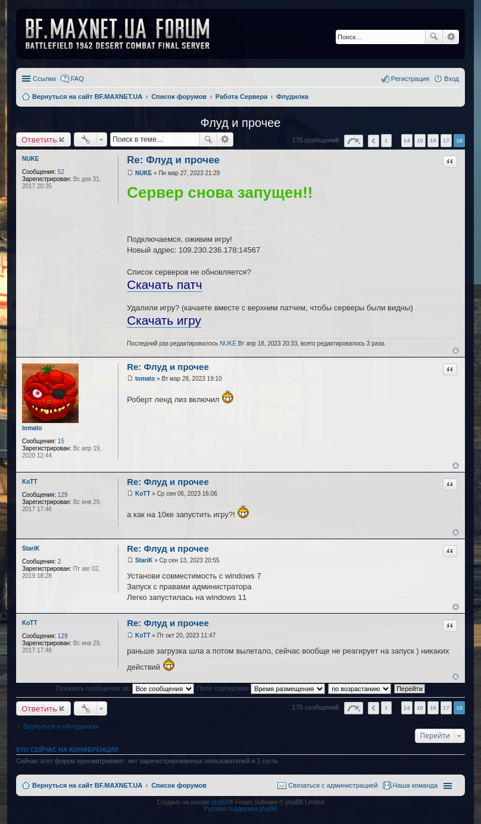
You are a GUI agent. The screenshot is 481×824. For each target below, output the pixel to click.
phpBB (220, 802)
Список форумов (179, 785)
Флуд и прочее (241, 122)
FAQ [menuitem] (77, 78)
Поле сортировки (261, 688)
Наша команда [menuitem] (415, 785)
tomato (32, 428)
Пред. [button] (373, 141)
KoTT (30, 481)
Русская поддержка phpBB (240, 809)
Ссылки (44, 78)
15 (61, 441)
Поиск (434, 37)
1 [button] (386, 140)
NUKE (30, 159)
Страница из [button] (353, 141)
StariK (30, 548)
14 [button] (407, 140)
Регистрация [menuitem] (410, 78)
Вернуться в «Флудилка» (61, 726)
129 (63, 495)
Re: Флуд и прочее (173, 160)
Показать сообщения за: (125, 688)
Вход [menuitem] (451, 78)
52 (61, 172)
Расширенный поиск (451, 37)
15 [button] (420, 140)
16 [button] (433, 140)
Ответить (39, 139)
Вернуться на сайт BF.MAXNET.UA (87, 785)
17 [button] (446, 140)
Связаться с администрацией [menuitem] (332, 785)
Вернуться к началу (455, 350)
